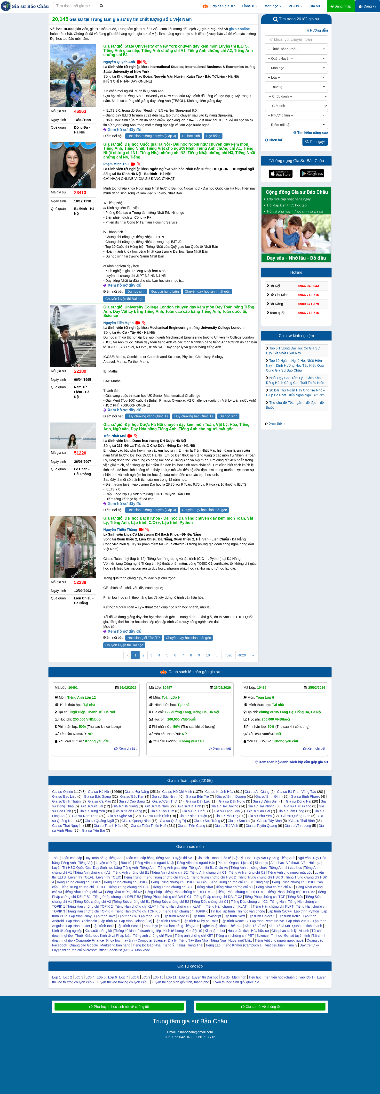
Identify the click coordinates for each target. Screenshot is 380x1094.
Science (262, 935)
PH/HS (295, 6)
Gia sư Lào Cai (258, 811)
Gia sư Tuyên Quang (261, 826)
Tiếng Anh (148, 868)
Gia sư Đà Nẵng (137, 792)
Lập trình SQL (149, 916)
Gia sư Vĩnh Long (298, 826)
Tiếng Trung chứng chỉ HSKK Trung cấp (239, 882)
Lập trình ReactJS (234, 921)
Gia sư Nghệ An (120, 816)
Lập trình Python (306, 911)
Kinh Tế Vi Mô (279, 926)
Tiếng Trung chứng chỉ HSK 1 (166, 877)
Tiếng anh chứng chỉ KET (194, 935)
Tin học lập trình (223, 911)
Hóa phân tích (238, 931)
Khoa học (150, 926)
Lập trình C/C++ (280, 911)
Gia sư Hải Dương (224, 806)
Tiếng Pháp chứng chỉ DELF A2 (291, 892)
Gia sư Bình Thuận (66, 801)
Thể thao (235, 926)
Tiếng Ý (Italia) (174, 945)
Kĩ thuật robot (215, 931)
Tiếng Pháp (153, 892)
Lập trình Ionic (103, 926)
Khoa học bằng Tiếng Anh (179, 926)
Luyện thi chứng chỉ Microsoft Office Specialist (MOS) (92, 950)
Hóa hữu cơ (260, 931)
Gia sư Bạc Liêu (64, 796)
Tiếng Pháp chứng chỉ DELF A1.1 (189, 892)
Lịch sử (246, 863)
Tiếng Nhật (204, 887)
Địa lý (172, 940)
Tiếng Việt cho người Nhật (154, 863)
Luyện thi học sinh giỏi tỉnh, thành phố (180, 982)
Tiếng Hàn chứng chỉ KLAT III (228, 906)
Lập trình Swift (234, 916)
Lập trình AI (108, 921)
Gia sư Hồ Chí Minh (177, 792)
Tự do (225, 977)
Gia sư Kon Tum (162, 811)
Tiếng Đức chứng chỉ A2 (92, 901)
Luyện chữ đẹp (107, 863)
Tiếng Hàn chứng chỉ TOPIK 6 (185, 911)
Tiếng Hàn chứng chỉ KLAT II (182, 906)
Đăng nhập (341, 6)
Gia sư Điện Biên (265, 801)
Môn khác (142, 950)
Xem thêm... (278, 423)
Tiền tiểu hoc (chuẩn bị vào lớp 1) (289, 977)
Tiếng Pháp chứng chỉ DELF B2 (117, 897)
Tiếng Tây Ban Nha (193, 940)
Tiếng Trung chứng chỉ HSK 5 (78, 882)
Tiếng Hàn (277, 901)
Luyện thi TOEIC (108, 877)
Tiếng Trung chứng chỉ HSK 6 (125, 882)
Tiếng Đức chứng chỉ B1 (131, 901)
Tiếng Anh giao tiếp (172, 868)
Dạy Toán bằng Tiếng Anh (103, 858)
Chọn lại (273, 140)
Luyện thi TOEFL (81, 877)
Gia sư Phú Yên (260, 816)
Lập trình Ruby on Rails (200, 921)
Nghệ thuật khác (214, 926)
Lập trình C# (127, 916)
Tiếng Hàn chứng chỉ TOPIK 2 (90, 906)
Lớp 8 (134, 977)
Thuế (79, 935)
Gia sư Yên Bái (93, 830)
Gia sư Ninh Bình (156, 816)
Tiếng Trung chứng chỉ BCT (129, 887)
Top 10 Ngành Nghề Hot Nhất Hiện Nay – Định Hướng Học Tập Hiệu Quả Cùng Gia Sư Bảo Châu (295, 365)
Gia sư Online (62, 792)
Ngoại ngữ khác (240, 940)
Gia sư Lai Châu (194, 811)
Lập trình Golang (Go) (135, 921)
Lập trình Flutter (78, 926)
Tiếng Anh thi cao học (285, 868)
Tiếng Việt (85, 863)
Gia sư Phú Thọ (226, 816)
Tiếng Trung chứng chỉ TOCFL (83, 887)
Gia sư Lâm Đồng (290, 811)
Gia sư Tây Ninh (269, 821)
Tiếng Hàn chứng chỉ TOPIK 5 (137, 911)
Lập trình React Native (267, 921)
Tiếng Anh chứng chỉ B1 (131, 872)
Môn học (272, 6)
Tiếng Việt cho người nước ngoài (279, 940)
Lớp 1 (56, 977)
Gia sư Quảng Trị (173, 821)
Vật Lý (238, 858)
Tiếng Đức (295, 897)
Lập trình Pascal (129, 926)
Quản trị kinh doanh (307, 926)
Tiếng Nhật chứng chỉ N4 (83, 892)
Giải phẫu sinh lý (284, 931)
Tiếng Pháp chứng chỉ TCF (264, 897)
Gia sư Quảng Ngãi (99, 821)
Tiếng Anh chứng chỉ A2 (92, 872)
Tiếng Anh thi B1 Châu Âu (208, 868)
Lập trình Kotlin (288, 916)
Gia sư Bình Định (268, 796)
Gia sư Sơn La (239, 821)
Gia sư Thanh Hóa (107, 826)
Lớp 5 (101, 977)
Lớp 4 (90, 977)
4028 (228, 655)
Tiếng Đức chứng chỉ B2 (170, 901)
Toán (55, 858)
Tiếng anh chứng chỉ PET (234, 935)
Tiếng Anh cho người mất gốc (290, 872)
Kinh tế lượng (173, 931)
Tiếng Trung (133, 877)
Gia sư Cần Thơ (164, 801)
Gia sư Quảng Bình (295, 816)
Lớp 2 (67, 977)
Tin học (276, 935)
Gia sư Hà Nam (157, 806)
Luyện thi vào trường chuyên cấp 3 (123, 982)
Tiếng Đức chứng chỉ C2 (249, 901)
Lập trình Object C (261, 916)
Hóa (248, 858)
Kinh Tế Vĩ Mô (255, 926)
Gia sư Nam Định (85, 816)
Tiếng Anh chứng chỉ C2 (247, 872)
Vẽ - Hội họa (310, 863)
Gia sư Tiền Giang (191, 826)
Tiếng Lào (213, 945)
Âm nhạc (277, 863)
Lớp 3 (78, 977)
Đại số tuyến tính (297, 935)
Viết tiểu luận (275, 945)
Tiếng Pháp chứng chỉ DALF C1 (167, 897)
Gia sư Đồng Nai (298, 801)
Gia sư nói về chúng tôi (261, 1007)
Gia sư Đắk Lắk (197, 801)
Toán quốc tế (221, 858)
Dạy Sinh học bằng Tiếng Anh (115, 868)
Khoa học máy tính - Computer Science (136, 940)
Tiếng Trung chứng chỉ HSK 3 (260, 877)
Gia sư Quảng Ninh (136, 821)
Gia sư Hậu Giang (297, 806)
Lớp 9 (146, 977)
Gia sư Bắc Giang (97, 796)
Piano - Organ (228, 863)
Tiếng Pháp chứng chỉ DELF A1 (241, 892)
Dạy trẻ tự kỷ (309, 945)
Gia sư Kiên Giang (128, 811)
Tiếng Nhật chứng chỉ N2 (274, 887)
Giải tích (203, 858)
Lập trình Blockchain (81, 921)
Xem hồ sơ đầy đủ (124, 130)
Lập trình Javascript (206, 916)
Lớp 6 (112, 977)
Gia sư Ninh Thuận (192, 816)
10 (208, 655)
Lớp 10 (158, 977)
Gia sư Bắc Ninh (164, 796)
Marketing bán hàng (115, 945)
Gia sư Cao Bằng (132, 801)
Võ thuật (292, 863)
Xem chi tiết (125, 748)
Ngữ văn (304, 858)
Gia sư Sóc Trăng (207, 821)
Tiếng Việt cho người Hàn (196, 863)
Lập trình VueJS (298, 921)
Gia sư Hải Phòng (261, 806)
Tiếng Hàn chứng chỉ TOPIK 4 (90, 911)
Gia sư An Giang (257, 792)
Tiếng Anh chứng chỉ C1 (208, 872)
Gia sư (316, 6)
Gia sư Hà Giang (125, 806)
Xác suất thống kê (98, 931)
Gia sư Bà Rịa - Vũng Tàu (296, 792)
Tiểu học (255, 977)
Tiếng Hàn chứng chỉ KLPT (273, 906)
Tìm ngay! (315, 142)
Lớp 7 (123, 977)
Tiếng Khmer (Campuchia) (242, 945)
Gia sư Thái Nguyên (67, 826)
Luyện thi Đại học (205, 977)
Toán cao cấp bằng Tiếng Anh (148, 858)
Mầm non (239, 977)
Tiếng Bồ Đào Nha (146, 945)
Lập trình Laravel (167, 921)
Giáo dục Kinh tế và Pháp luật (108, 935)
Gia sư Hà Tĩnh (189, 806)
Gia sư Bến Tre (197, 796)
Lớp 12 (184, 977)
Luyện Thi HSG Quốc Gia (71, 868)
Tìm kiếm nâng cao (310, 132)
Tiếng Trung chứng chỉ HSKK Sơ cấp (178, 882)
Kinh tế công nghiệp (67, 931)
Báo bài (126, 863)
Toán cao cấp (72, 858)
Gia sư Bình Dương (231, 796)
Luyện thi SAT (183, 858)
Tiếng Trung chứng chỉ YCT (173, 887)
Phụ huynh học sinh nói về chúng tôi (119, 1007)
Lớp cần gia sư (217, 6)
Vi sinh (304, 931)
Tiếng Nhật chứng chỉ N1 (234, 887)
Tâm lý (292, 945)
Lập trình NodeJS (176, 916)
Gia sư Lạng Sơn (227, 811)
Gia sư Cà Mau (99, 801)
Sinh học (261, 863)
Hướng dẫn (317, 30)
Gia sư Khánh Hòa (219, 792)
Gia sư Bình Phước (305, 796)
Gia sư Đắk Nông (232, 801)
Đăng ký (367, 6)
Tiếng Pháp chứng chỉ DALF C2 (218, 897)
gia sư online (239, 29)
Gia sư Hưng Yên (92, 811)
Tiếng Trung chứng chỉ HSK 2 (213, 877)
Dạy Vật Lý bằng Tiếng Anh (274, 858)
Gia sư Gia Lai (92, 806)
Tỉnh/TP (249, 6)
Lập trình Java (105, 916)
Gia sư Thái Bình (302, 821)
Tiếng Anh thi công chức (248, 868)
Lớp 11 (171, 977)
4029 (242, 655)
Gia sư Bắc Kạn (132, 796)
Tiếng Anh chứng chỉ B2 (169, 872)
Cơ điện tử (194, 931)
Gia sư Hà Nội (99, 792)
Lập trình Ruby (80, 916)
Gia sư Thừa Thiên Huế (148, 826)
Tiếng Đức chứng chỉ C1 (209, 901)
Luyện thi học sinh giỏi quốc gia (235, 982)
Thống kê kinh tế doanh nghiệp (137, 931)
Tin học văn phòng (251, 911)
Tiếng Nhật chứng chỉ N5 (123, 892)
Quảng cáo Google (83, 945)
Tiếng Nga (218, 940)
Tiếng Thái (195, 945)
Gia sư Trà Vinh (226, 826)
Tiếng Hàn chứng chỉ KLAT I (136, 906)
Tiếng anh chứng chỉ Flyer (152, 935)
